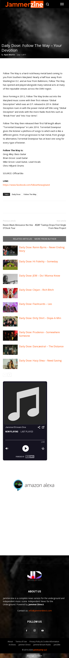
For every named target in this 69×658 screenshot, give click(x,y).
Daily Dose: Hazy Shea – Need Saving (40, 360)
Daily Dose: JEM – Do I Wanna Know (39, 275)
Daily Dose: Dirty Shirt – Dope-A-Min (40, 318)
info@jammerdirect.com (40, 610)
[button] (47, 4)
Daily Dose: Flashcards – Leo (35, 304)
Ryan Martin (9, 55)
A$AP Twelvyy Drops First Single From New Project (50, 226)
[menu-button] (62, 4)
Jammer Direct (24, 644)
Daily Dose (16, 194)
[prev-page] (5, 375)
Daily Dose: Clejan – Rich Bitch (36, 289)
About (10, 641)
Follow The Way (30, 194)
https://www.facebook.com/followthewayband (26, 184)
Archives (12, 644)
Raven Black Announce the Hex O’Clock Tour (18, 226)
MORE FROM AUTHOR (45, 239)
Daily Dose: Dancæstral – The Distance (41, 346)
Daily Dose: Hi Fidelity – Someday (38, 261)
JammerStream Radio (42, 644)
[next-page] (9, 375)
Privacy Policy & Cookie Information (44, 641)
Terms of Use (21, 641)
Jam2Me (57, 644)
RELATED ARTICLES (22, 239)
